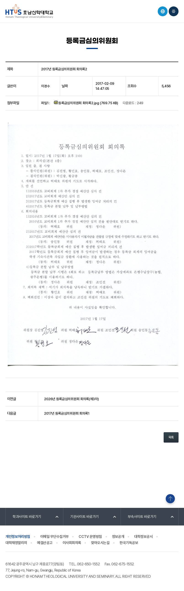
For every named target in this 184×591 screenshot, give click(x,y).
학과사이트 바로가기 (27, 516)
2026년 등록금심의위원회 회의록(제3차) (71, 399)
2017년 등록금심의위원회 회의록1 (66, 413)
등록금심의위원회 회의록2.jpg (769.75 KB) (86, 103)
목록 (171, 437)
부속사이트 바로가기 (142, 516)
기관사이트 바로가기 (84, 516)
